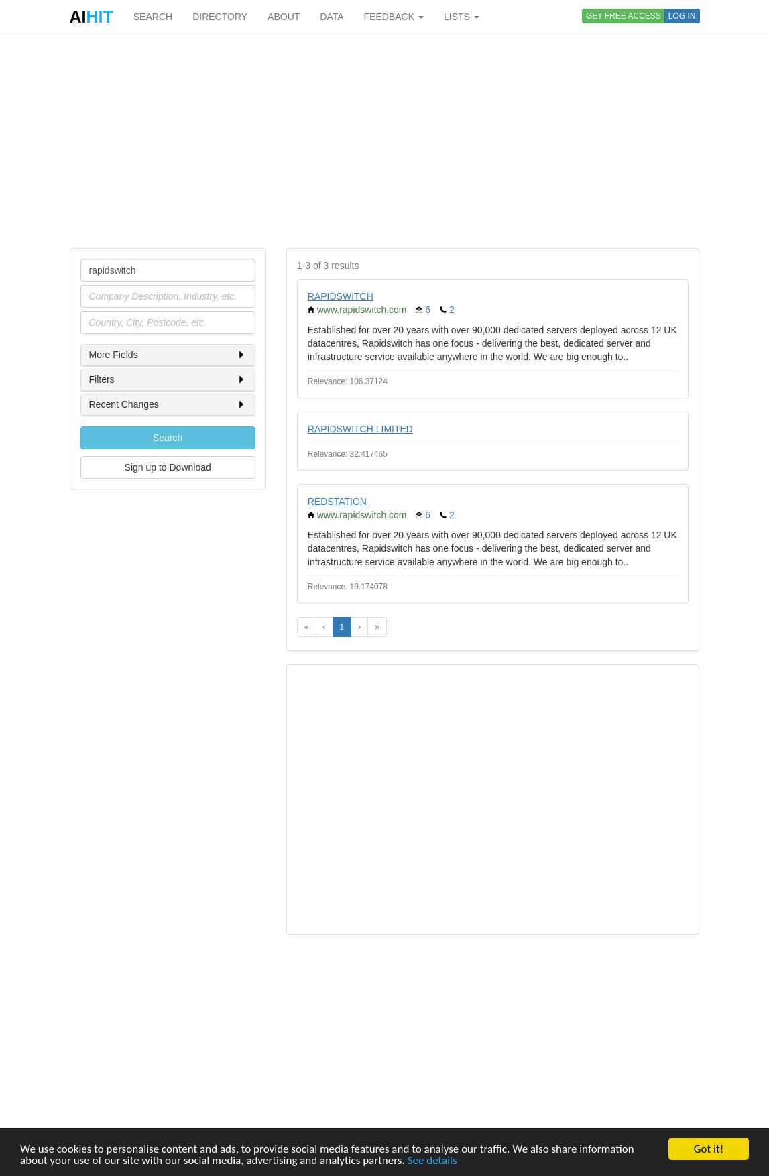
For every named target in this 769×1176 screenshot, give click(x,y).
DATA (331, 16)
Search (167, 437)
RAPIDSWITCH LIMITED (360, 429)
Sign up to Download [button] (168, 467)
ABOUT (284, 16)
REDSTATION (337, 501)
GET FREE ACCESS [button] (623, 16)
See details (432, 1161)
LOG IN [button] (682, 16)
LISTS (461, 16)
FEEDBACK (394, 16)
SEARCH (152, 16)
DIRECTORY (219, 16)
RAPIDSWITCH (340, 296)
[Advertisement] (385, 141)
